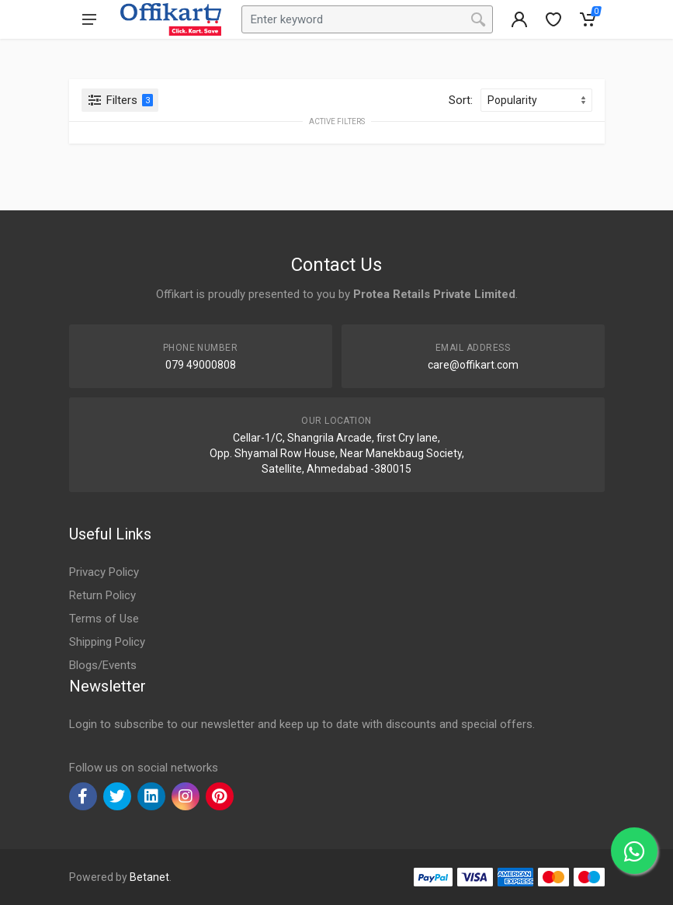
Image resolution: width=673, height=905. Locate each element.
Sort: (461, 100)
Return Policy (102, 595)
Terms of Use (104, 619)
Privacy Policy (104, 572)
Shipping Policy (107, 642)
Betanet (149, 877)
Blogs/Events (103, 665)
